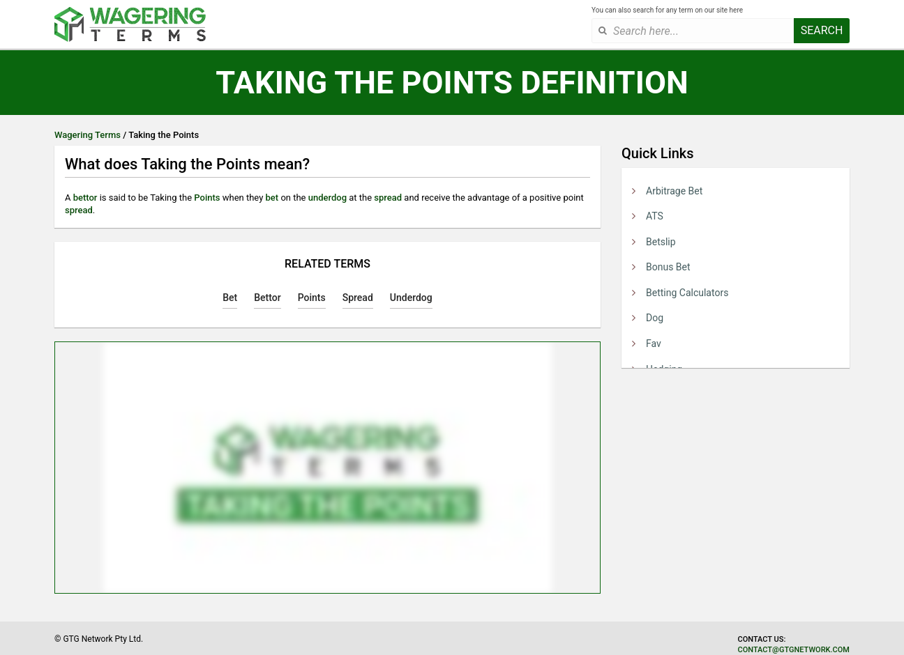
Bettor (267, 297)
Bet (230, 297)
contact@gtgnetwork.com (794, 649)
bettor (85, 197)
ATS (654, 216)
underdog (327, 197)
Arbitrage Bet (674, 190)
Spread (357, 297)
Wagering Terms (87, 135)
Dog (654, 317)
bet (272, 197)
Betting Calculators (687, 292)
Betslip (661, 241)
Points (207, 197)
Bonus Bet (668, 266)
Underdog (411, 297)
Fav (653, 343)
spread (388, 197)
